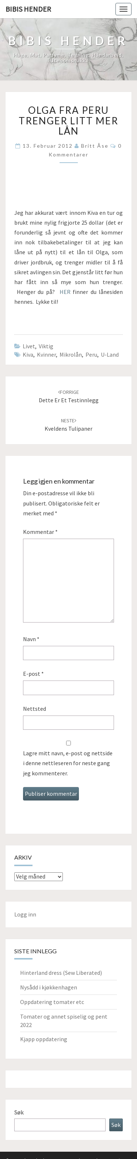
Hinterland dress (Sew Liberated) (61, 972)
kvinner (46, 354)
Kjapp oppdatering (43, 1039)
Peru (91, 354)
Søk (18, 1112)
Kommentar (40, 531)
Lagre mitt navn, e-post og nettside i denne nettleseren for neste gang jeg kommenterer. (68, 762)
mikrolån (71, 354)
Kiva (28, 354)
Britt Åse (95, 146)
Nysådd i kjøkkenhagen (48, 987)
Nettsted (34, 708)
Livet (29, 346)
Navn (31, 639)
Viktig (46, 346)
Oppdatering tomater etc (52, 1001)
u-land (110, 354)
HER (65, 291)
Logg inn (25, 914)
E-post (33, 673)
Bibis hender (28, 8)
